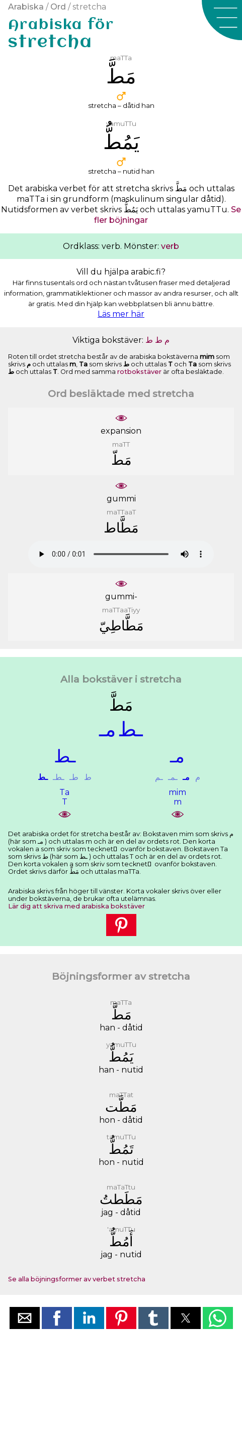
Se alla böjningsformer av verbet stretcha (76, 1279)
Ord (58, 7)
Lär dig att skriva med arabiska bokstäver (76, 906)
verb (170, 246)
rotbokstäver (139, 371)
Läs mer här (121, 314)
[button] (222, 20)
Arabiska (26, 7)
